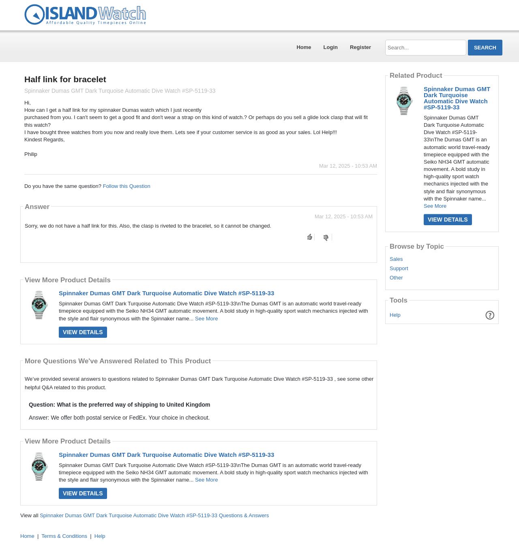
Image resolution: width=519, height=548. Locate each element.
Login (331, 47)
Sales (396, 259)
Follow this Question (126, 186)
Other (396, 278)
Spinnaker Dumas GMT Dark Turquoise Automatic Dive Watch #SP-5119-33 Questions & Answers (154, 515)
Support (399, 268)
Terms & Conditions (64, 536)
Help (395, 315)
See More (206, 319)
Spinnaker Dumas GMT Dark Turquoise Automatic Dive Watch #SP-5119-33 (166, 293)
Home (303, 47)
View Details (83, 332)
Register (360, 47)
